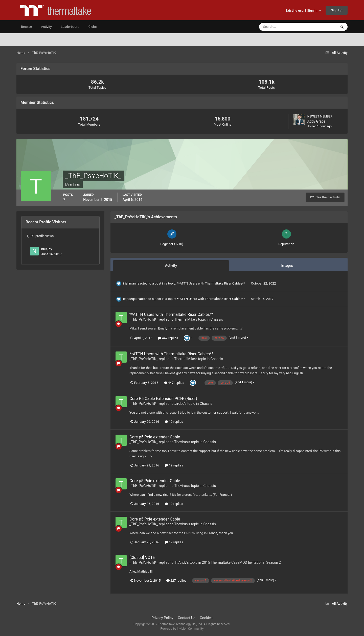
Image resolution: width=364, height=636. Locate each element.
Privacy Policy (162, 618)
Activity (46, 27)
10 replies (174, 421)
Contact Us (186, 618)
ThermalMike (184, 319)
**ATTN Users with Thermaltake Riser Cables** (211, 283)
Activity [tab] (171, 266)
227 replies (176, 580)
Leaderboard (70, 27)
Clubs (92, 27)
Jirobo (179, 404)
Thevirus (181, 442)
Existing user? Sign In (303, 10)
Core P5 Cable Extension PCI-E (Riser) (163, 398)
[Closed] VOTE (142, 557)
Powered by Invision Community (182, 628)
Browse (26, 27)
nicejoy (46, 249)
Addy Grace (316, 121)
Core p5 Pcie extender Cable (154, 437)
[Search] (282, 27)
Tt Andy (180, 562)
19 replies (174, 465)
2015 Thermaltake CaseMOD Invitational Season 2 (241, 562)
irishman (129, 283)
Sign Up (336, 10)
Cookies (206, 618)
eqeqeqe (129, 299)
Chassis (217, 319)
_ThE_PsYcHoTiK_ (143, 319)
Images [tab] (287, 266)
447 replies (168, 338)
